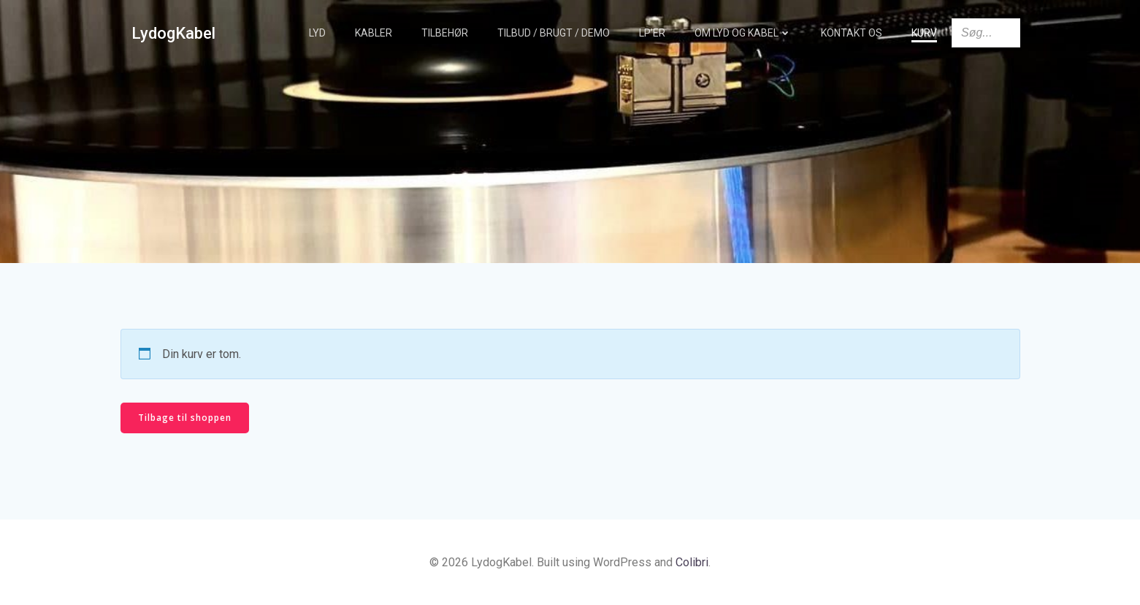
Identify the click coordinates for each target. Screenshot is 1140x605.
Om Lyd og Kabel (743, 33)
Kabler (373, 33)
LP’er (652, 33)
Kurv (924, 33)
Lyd (317, 33)
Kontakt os (851, 33)
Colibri (692, 562)
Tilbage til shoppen (185, 417)
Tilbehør (444, 33)
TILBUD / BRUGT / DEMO (553, 33)
